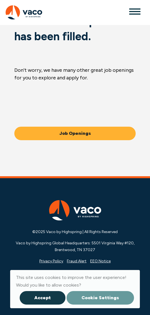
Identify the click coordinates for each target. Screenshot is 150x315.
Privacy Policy (51, 261)
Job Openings (75, 133)
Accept (42, 297)
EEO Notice (100, 261)
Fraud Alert (77, 261)
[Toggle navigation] (135, 11)
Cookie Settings (100, 297)
